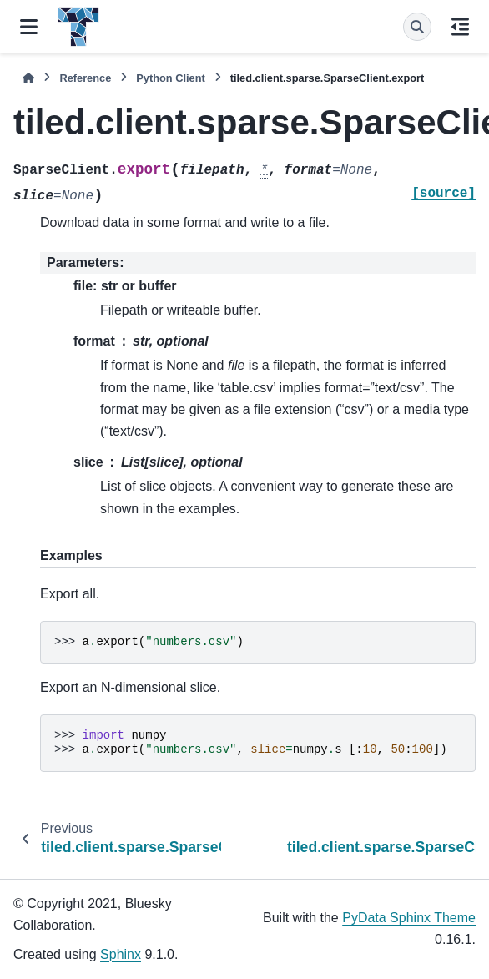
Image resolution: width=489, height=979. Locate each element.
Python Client (170, 78)
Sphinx (120, 954)
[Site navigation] (28, 27)
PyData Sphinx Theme (409, 918)
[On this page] (460, 27)
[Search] (417, 27)
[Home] (28, 78)
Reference (85, 78)
